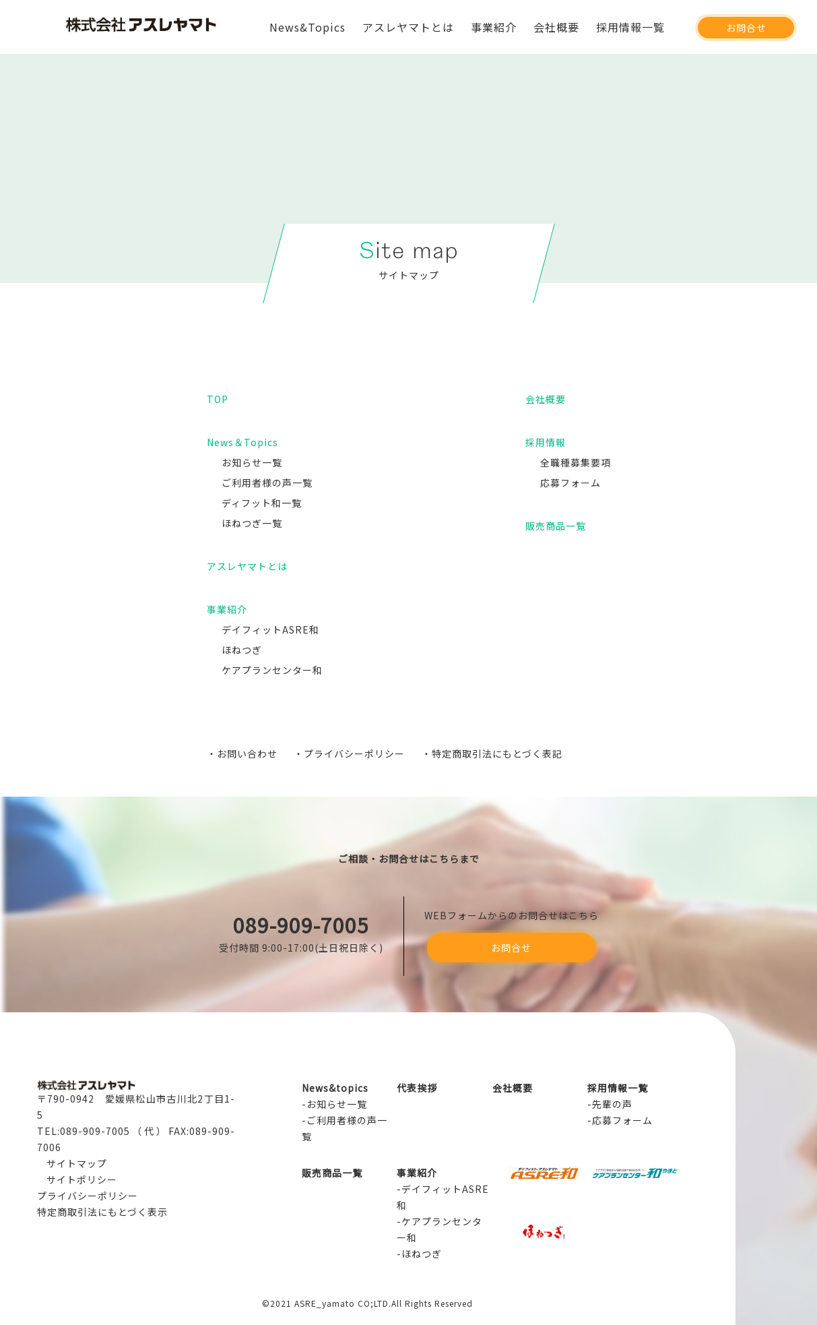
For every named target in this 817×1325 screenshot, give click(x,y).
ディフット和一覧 (262, 503)
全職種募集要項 (575, 462)
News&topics (335, 1088)
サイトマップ (76, 1163)
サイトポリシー (81, 1179)
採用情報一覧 (630, 27)
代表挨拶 (417, 1088)
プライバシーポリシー (87, 1195)
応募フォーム (570, 482)
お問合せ (746, 27)
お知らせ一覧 (252, 462)
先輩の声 (612, 1104)
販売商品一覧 (555, 525)
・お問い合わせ (242, 753)
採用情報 (545, 442)
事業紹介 (494, 27)
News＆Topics (242, 442)
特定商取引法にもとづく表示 (102, 1212)
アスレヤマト (141, 33)
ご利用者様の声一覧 (267, 482)
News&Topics (307, 27)
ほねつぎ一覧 (252, 523)
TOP (217, 399)
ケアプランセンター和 (272, 670)
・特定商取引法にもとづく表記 (492, 753)
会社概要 (556, 27)
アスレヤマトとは (408, 27)
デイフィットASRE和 (270, 629)
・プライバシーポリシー (349, 753)
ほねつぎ (242, 649)
